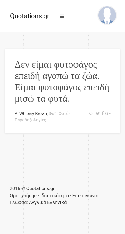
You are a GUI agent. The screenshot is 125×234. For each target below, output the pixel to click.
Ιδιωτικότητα (54, 196)
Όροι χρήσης (23, 196)
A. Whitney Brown (31, 113)
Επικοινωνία (85, 196)
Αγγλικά (37, 202)
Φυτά (64, 113)
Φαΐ (52, 113)
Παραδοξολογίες (30, 119)
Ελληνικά (57, 202)
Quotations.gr (29, 16)
